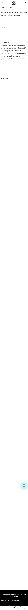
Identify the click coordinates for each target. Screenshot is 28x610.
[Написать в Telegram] (24, 485)
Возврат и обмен (14, 596)
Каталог (18, 594)
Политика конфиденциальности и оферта (14, 591)
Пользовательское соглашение (9, 594)
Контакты (23, 594)
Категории (9, 7)
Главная (3, 7)
